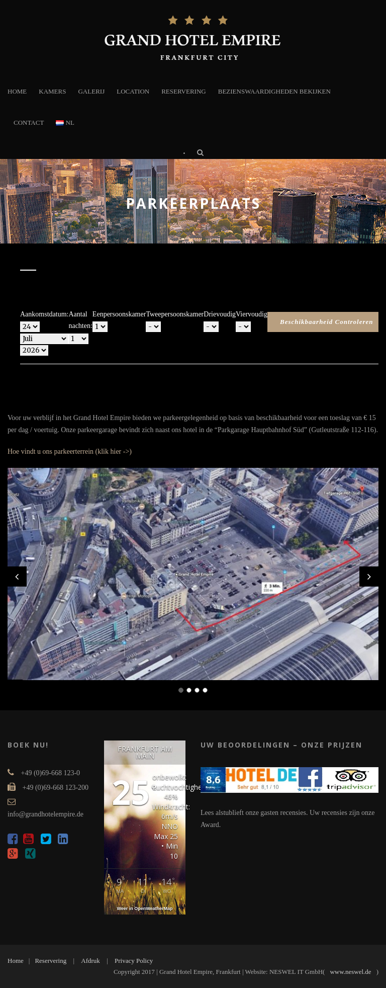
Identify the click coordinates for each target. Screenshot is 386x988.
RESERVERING (183, 91)
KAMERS (52, 91)
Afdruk (90, 960)
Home (16, 960)
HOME (17, 91)
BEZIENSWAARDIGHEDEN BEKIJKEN (274, 91)
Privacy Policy (134, 960)
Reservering (50, 960)
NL (65, 122)
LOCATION (133, 91)
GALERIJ (91, 91)
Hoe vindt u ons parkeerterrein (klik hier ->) (70, 451)
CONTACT (29, 122)
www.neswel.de (350, 971)
